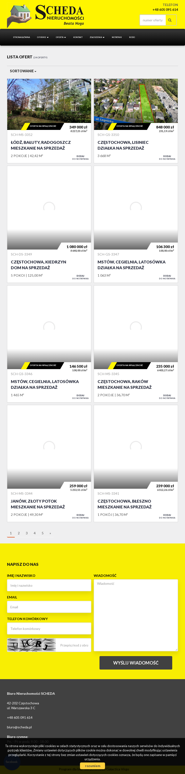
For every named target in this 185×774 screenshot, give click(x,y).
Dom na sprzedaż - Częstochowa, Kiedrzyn (49, 224)
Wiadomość (105, 575)
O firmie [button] (43, 37)
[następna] (50, 533)
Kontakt (78, 37)
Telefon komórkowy (27, 619)
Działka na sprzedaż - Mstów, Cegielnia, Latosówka (136, 224)
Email (12, 597)
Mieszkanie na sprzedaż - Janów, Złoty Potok (49, 463)
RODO (132, 37)
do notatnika (80, 157)
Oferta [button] (61, 37)
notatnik (117, 37)
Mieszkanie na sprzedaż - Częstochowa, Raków (136, 344)
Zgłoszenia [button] (97, 37)
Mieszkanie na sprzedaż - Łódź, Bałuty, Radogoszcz (49, 121)
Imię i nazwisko (21, 575)
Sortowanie (23, 71)
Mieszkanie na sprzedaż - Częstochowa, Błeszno (136, 463)
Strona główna (21, 37)
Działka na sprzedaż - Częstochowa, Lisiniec (136, 121)
